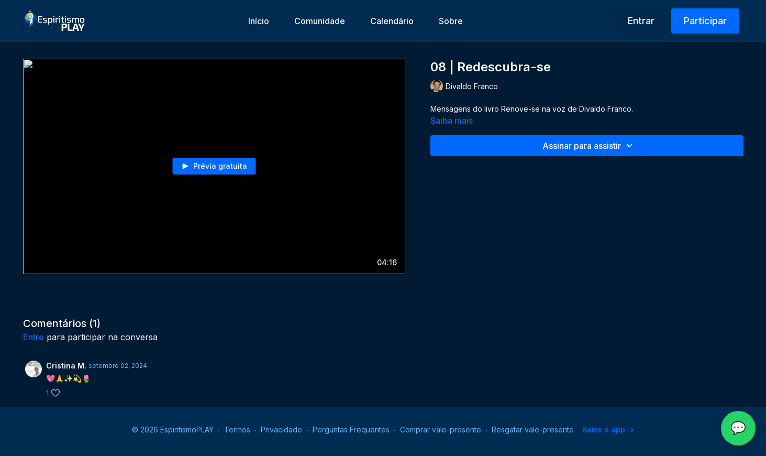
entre (33, 337)
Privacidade (281, 429)
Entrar (641, 20)
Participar (705, 20)
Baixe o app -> (608, 429)
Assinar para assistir (589, 145)
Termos (237, 429)
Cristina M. (66, 365)
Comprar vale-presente (440, 429)
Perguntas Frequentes (351, 429)
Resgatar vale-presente (533, 429)
